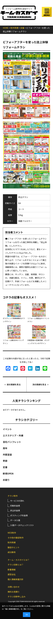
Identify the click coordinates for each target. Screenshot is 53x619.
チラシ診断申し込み (16, 596)
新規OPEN (8, 473)
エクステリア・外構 (13, 435)
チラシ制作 (13, 495)
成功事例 (12, 552)
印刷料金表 (15, 505)
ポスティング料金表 (19, 515)
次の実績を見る (40, 384)
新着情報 (12, 569)
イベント (7, 429)
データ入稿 (15, 520)
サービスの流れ (17, 500)
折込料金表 (15, 510)
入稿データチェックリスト (22, 525)
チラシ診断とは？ (15, 564)
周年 (5, 448)
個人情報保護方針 (15, 579)
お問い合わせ (14, 586)
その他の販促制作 (15, 537)
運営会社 (12, 574)
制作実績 (12, 542)
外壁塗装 (7, 454)
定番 (5, 467)
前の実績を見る (13, 384)
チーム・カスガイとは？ (18, 559)
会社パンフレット (12, 442)
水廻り (6, 480)
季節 (5, 460)
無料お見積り (14, 591)
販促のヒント (14, 547)
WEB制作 (12, 532)
